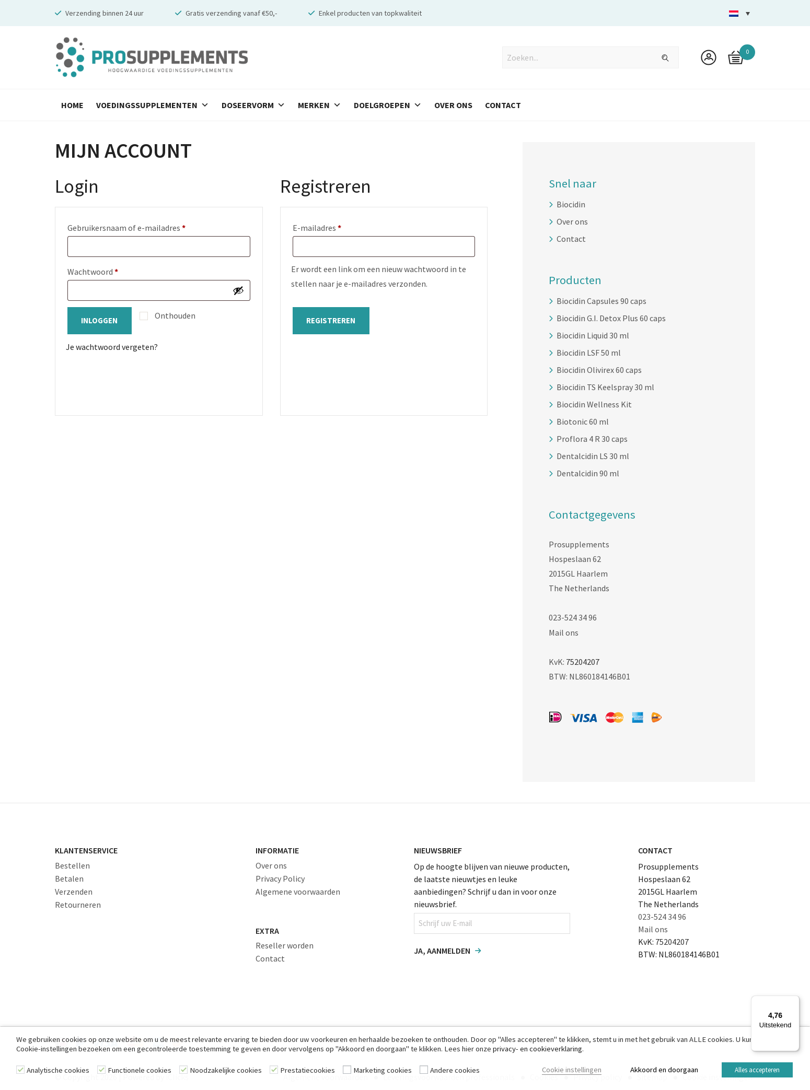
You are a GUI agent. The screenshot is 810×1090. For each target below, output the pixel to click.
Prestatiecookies (307, 1071)
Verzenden (73, 891)
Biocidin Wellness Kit (594, 404)
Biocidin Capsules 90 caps (601, 301)
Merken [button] (319, 105)
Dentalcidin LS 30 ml (593, 456)
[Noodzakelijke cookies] (183, 1071)
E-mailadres (329, 226)
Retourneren (78, 904)
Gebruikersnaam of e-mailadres (138, 226)
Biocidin (571, 204)
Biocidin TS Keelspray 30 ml (605, 387)
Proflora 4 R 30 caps (592, 438)
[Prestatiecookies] (274, 1071)
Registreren (331, 320)
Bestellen (72, 865)
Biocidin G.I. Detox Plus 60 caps (611, 318)
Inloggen (100, 320)
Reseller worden (285, 945)
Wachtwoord (105, 270)
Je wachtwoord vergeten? (112, 347)
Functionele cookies (139, 1071)
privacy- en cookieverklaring (537, 1051)
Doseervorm (253, 105)
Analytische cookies (58, 1071)
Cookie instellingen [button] (562, 1071)
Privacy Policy (280, 878)
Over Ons (453, 105)
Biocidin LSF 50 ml (589, 352)
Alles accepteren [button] (755, 1071)
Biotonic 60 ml (583, 421)
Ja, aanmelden (442, 950)
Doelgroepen (388, 105)
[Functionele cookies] (101, 1071)
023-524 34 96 (573, 617)
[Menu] (793, 1001)
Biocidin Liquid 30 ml (593, 335)
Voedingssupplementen (152, 105)
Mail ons (563, 632)
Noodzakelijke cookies (226, 1071)
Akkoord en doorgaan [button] (655, 1071)
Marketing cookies (382, 1071)
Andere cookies (455, 1071)
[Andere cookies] (424, 1071)
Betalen (69, 878)
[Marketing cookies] (347, 1071)
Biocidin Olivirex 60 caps (599, 370)
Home (72, 105)
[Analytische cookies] (20, 1071)
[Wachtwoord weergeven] (238, 290)
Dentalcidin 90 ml (588, 473)
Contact (503, 105)
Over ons (572, 221)
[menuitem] (739, 13)
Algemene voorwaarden (298, 891)
